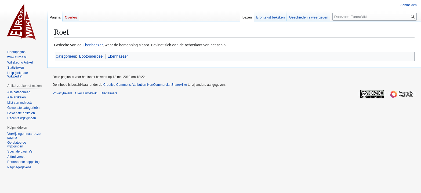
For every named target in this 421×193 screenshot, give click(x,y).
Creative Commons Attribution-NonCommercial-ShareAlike (145, 85)
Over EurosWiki (86, 93)
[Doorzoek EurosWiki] (374, 17)
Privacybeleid (62, 93)
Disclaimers (109, 93)
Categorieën (66, 56)
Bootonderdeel (91, 56)
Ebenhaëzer (93, 45)
